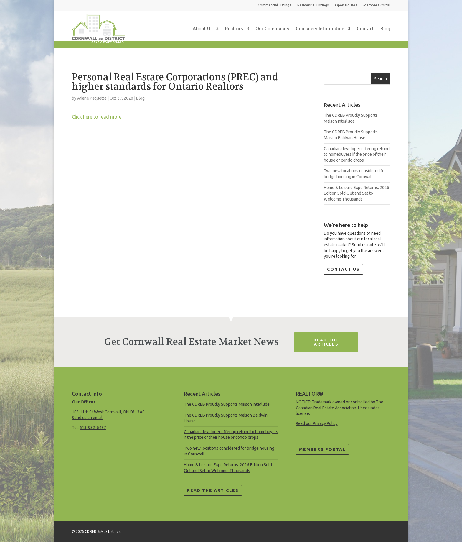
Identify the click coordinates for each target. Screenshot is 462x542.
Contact (365, 28)
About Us (203, 28)
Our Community (272, 28)
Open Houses (346, 5)
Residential (313, 5)
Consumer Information (320, 28)
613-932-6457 (93, 427)
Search (380, 78)
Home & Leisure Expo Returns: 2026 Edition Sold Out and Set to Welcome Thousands (356, 193)
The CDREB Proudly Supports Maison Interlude (227, 404)
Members (376, 5)
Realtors (234, 28)
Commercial (274, 5)
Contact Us (343, 269)
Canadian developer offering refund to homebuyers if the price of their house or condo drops (357, 154)
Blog (385, 28)
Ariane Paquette (92, 98)
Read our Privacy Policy (317, 423)
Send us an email (87, 417)
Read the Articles (213, 490)
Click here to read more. (97, 116)
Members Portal (322, 449)
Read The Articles (326, 342)
